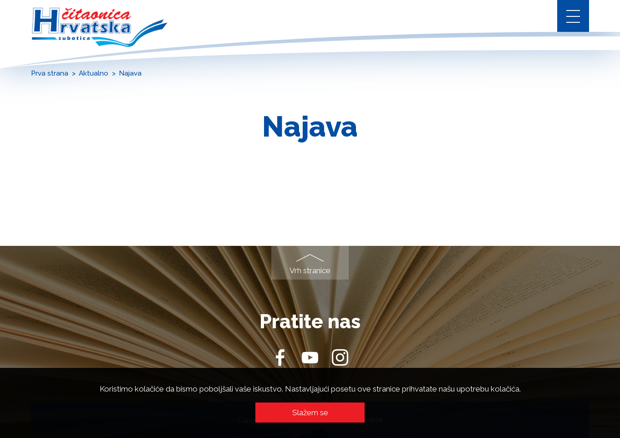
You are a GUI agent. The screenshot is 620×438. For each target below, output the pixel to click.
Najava (130, 73)
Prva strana (49, 73)
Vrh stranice (310, 270)
